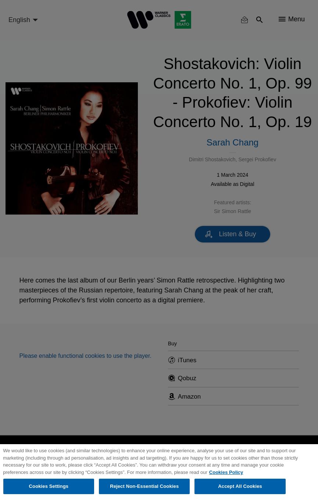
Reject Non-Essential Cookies (144, 486)
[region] (159, 472)
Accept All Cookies (240, 486)
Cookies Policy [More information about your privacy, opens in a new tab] (226, 472)
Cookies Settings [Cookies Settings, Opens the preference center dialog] (49, 486)
